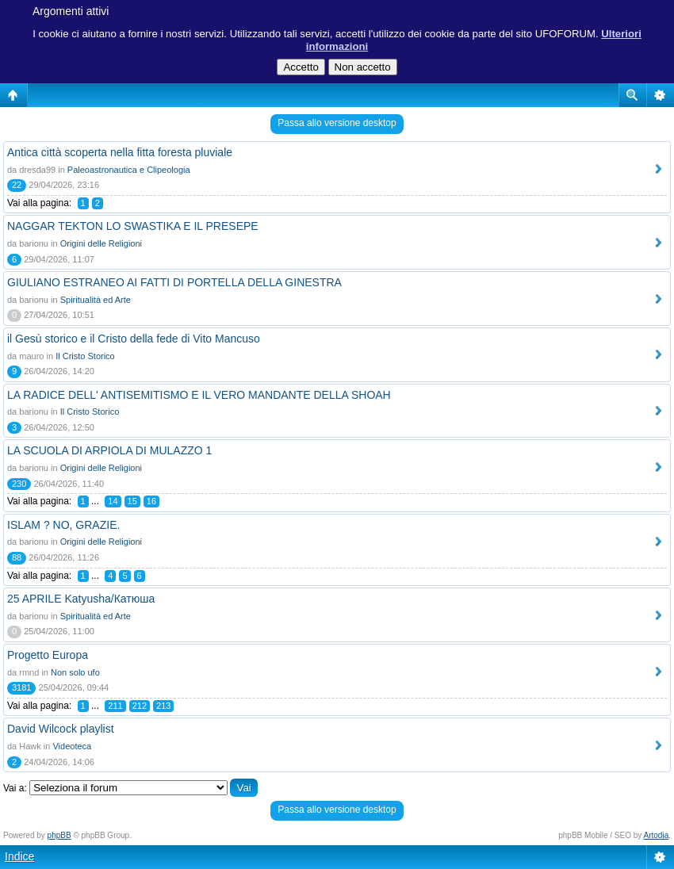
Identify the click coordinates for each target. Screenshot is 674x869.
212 (139, 705)
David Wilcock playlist (60, 728)
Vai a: (15, 788)
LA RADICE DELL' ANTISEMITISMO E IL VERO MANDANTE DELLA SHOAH (199, 395)
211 (115, 705)
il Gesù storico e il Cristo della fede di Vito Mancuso (133, 338)
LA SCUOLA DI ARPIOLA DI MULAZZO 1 (109, 450)
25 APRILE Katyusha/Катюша (81, 598)
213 (163, 705)
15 (132, 501)
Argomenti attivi (71, 11)
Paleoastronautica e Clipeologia (128, 169)
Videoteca (71, 746)
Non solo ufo (75, 672)
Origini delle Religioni (101, 243)
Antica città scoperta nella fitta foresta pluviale (119, 152)
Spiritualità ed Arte (95, 299)
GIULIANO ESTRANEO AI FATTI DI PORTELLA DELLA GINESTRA (174, 282)
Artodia (656, 835)
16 (151, 501)
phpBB (59, 835)
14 (112, 501)
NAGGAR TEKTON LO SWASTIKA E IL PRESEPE (132, 226)
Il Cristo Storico (85, 356)
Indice (19, 856)
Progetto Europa (47, 655)
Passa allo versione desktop (337, 122)
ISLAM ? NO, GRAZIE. (63, 525)
